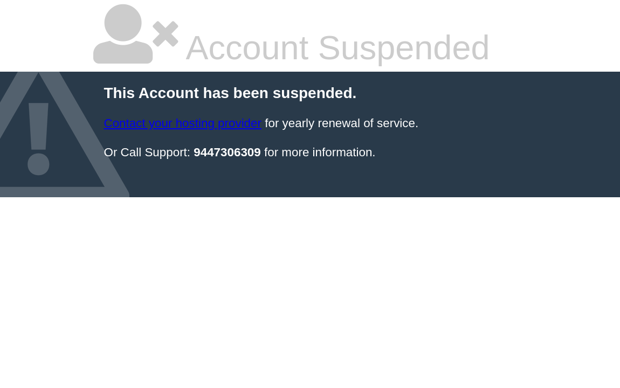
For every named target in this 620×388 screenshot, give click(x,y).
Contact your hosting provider (182, 123)
